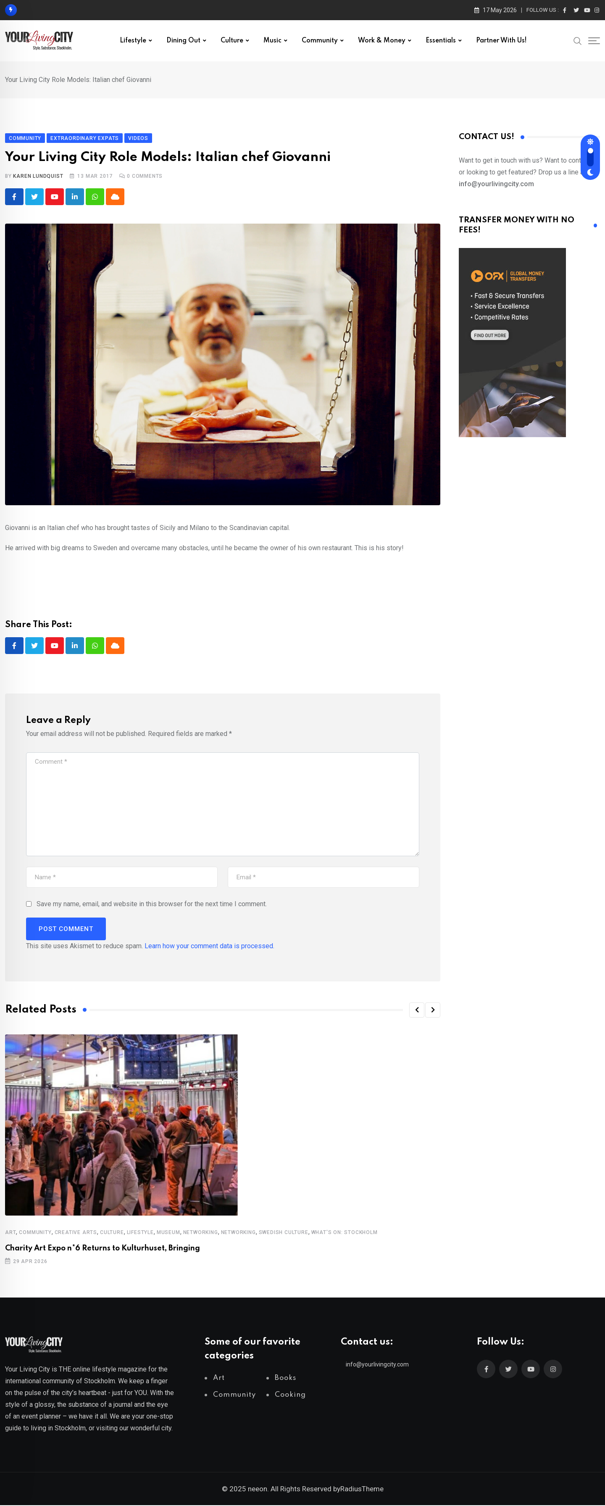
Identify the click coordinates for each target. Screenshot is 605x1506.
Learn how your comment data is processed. (209, 947)
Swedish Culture (283, 1233)
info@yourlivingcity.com (377, 1365)
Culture (232, 40)
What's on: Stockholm (344, 1233)
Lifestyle (133, 40)
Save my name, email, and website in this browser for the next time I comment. (152, 905)
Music (272, 40)
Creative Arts (76, 1233)
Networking (200, 1233)
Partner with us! (501, 40)
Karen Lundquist (38, 176)
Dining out (183, 40)
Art (10, 1233)
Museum (168, 1233)
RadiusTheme (362, 1489)
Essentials (441, 40)
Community (320, 40)
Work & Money (381, 40)
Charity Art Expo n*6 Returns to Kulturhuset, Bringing (102, 1249)
